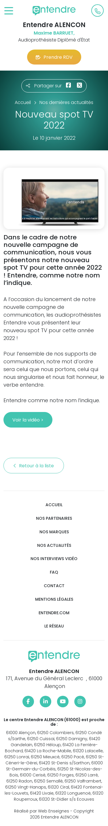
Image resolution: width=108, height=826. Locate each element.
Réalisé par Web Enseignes (41, 811)
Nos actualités (54, 545)
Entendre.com (54, 612)
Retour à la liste (33, 465)
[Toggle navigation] (8, 11)
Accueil (54, 504)
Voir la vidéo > (27, 420)
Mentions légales (54, 599)
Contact (54, 585)
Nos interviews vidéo (54, 558)
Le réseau (54, 626)
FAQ (54, 572)
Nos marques (54, 532)
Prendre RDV (54, 57)
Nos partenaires (54, 518)
